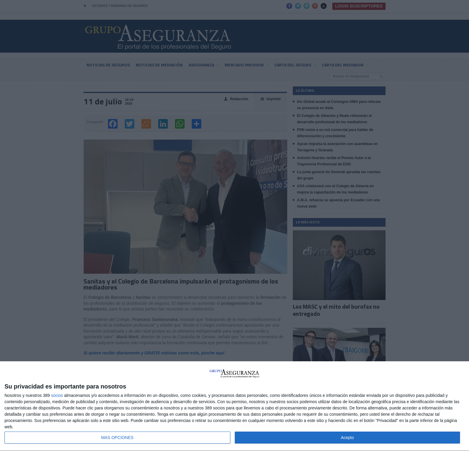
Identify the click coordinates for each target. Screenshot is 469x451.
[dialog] (234, 406)
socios (57, 395)
